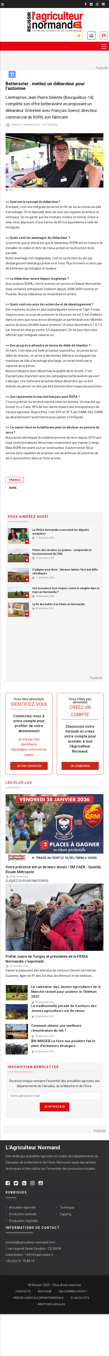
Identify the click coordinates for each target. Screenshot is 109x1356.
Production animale (23, 1214)
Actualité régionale (22, 1207)
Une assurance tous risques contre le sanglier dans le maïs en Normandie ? (66, 590)
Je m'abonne (79, 36)
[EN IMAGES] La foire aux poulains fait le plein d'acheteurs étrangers (63, 1043)
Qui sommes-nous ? (73, 1291)
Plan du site (80, 1297)
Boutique (44, 1291)
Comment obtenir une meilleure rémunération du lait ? (56, 1028)
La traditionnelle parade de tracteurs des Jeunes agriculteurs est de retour (64, 1008)
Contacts (23, 1291)
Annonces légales (91, 36)
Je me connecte (104, 36)
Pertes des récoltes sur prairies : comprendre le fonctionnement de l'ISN (62, 552)
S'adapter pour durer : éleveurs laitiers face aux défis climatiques (65, 571)
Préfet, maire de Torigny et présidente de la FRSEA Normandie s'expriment (47, 958)
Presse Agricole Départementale (38, 1297)
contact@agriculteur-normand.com (30, 1242)
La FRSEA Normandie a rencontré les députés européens (60, 531)
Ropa (12, 488)
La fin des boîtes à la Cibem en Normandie (58, 604)
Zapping (65, 1214)
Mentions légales (51, 1304)
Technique (67, 1207)
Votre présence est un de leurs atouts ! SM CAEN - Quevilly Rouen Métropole (53, 869)
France (14, 480)
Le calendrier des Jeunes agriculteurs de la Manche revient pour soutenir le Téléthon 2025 (66, 992)
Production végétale (23, 1221)
